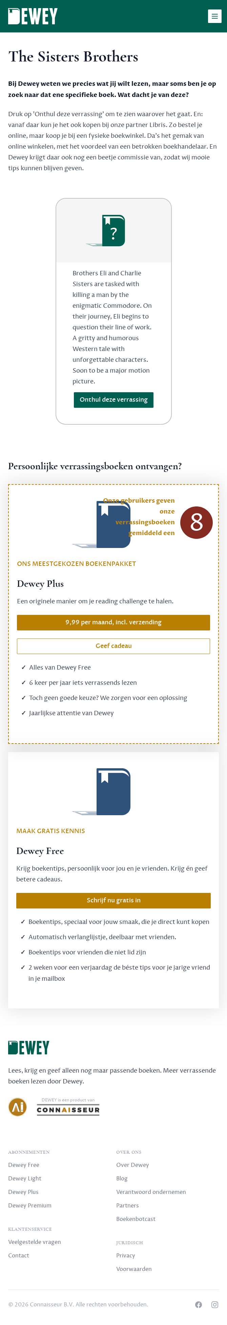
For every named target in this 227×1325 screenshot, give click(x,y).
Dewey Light (24, 1178)
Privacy (125, 1255)
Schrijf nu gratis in (114, 900)
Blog (122, 1178)
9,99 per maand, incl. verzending (113, 622)
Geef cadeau (114, 646)
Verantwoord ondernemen (151, 1192)
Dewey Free (23, 1165)
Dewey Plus (23, 1192)
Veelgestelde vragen (34, 1242)
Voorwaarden (134, 1269)
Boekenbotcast (136, 1219)
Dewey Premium (29, 1205)
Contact (18, 1255)
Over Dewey (132, 1165)
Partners (127, 1205)
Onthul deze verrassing (114, 400)
